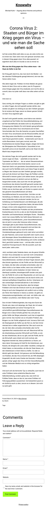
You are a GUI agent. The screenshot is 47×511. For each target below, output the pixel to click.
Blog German (23, 399)
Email (5, 468)
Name (5, 459)
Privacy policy (23, 504)
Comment (7, 438)
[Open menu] (23, 18)
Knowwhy (23, 5)
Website (6, 477)
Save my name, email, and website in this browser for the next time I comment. (23, 487)
